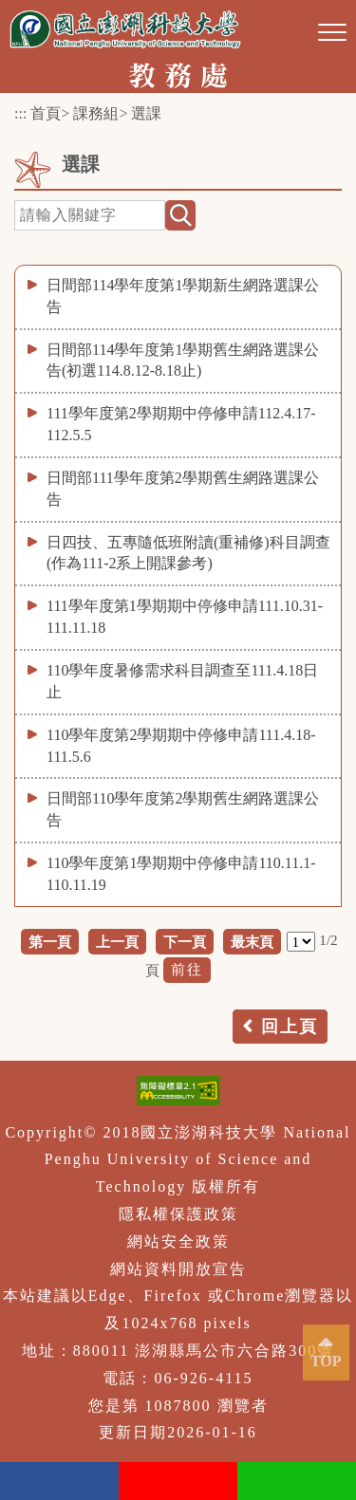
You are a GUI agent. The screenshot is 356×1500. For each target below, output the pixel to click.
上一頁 (117, 942)
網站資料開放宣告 (178, 1269)
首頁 (45, 113)
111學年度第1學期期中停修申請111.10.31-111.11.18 (185, 617)
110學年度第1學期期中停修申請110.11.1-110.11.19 (181, 874)
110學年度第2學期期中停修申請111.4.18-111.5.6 (181, 746)
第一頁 (49, 942)
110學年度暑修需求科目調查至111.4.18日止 (182, 681)
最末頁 (252, 942)
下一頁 (184, 942)
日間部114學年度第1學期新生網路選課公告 (183, 296)
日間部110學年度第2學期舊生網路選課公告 (183, 809)
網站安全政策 (178, 1241)
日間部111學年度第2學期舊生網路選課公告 (183, 489)
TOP (326, 1361)
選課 (146, 113)
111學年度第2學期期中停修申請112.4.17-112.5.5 (181, 424)
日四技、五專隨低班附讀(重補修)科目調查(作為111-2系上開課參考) (188, 553)
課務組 (96, 113)
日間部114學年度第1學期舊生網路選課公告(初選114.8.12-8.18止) (183, 361)
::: (20, 113)
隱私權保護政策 (178, 1214)
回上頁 (289, 1026)
